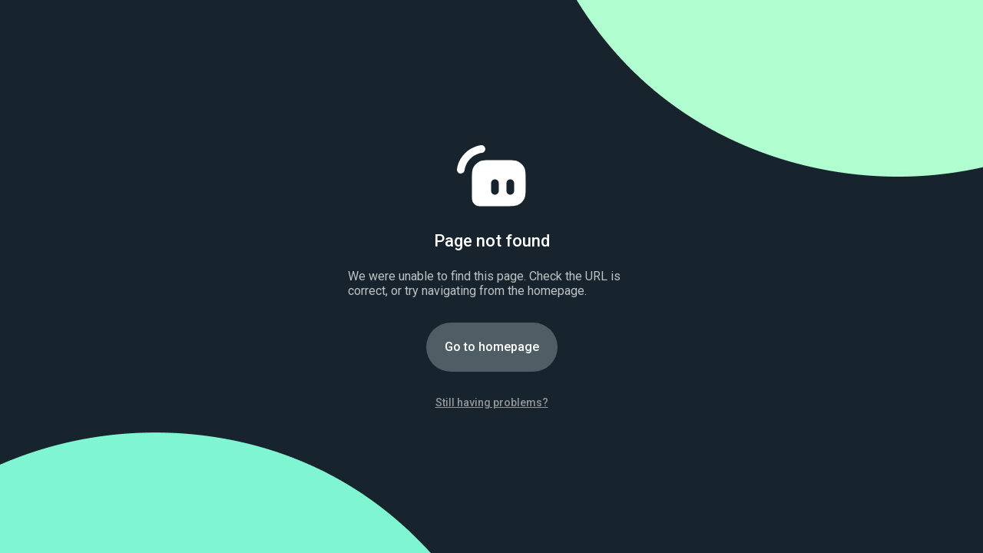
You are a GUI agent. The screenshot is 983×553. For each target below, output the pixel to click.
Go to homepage (492, 346)
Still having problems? (491, 402)
